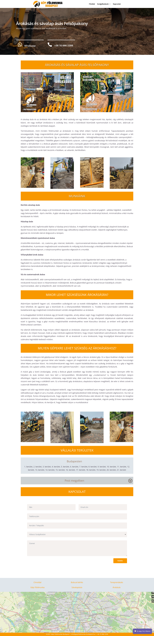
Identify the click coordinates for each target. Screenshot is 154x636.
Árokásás (117, 587)
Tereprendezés (116, 582)
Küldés (120, 561)
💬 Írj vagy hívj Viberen (142, 631)
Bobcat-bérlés (77, 582)
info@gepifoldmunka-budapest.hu (83, 634)
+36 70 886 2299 (102, 634)
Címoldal (37, 582)
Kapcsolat (117, 4)
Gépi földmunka (37, 587)
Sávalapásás (77, 587)
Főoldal (92, 4)
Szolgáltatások (103, 4)
